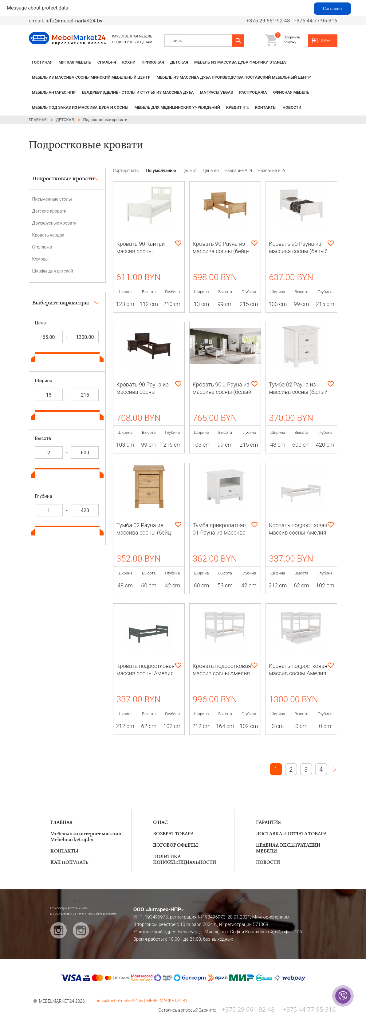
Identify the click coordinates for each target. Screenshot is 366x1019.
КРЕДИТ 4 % (237, 107)
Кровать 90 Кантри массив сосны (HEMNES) (140, 251)
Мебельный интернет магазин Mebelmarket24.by (85, 837)
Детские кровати (49, 211)
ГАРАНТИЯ (268, 822)
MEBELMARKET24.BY (167, 1000)
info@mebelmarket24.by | (121, 1000)
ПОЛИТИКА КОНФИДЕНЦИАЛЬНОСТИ (184, 859)
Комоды (40, 259)
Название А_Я (238, 170)
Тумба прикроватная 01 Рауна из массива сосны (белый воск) (219, 532)
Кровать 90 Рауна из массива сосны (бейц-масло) (221, 251)
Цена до (211, 170)
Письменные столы (52, 199)
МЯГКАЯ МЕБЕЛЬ (75, 62)
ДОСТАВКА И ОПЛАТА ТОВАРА (291, 834)
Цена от (190, 170)
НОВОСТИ (292, 107)
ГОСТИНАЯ (42, 62)
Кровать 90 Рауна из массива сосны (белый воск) (298, 251)
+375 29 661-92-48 (268, 21)
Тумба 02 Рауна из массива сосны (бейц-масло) (144, 532)
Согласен (332, 8)
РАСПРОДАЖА (253, 92)
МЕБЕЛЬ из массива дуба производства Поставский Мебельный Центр (234, 77)
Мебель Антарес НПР (54, 92)
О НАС (160, 822)
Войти (325, 40)
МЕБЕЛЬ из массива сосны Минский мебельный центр (91, 77)
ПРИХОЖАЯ (153, 62)
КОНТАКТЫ (266, 107)
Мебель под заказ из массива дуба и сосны (80, 107)
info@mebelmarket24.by (73, 21)
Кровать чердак (48, 235)
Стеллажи (42, 247)
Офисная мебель (291, 92)
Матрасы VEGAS (216, 92)
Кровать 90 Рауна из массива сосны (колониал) (142, 391)
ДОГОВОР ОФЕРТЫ (175, 845)
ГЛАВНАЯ (61, 822)
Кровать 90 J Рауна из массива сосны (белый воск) (222, 391)
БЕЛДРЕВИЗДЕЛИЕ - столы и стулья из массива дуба (138, 92)
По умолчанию (161, 170)
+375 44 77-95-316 (315, 21)
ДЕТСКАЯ (179, 62)
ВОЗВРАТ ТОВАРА (173, 834)
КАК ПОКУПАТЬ (69, 862)
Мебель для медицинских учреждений (177, 107)
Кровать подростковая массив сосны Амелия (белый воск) (298, 532)
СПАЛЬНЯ (106, 62)
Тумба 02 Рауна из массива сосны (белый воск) (298, 391)
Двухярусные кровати (54, 223)
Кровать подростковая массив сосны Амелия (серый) (145, 673)
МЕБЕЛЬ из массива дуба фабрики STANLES (240, 62)
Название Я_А (271, 170)
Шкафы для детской (52, 270)
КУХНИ (129, 62)
